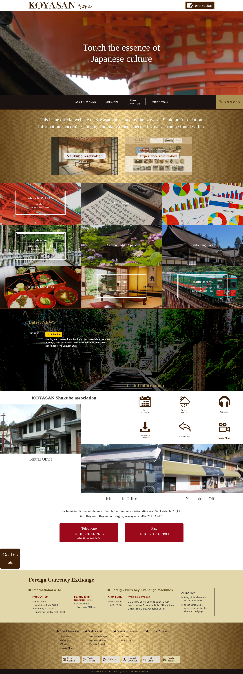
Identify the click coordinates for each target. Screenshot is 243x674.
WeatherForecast (91, 659)
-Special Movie (67, 648)
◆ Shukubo (127, 631)
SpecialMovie (171, 659)
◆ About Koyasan (67, 631)
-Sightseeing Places (97, 640)
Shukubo (134, 102)
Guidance (112, 659)
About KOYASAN (85, 101)
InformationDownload (133, 659)
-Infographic (65, 640)
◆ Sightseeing (93, 631)
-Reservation (123, 636)
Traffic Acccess (159, 101)
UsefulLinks (151, 659)
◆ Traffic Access (156, 631)
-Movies (64, 644)
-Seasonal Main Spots (98, 636)
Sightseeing (112, 101)
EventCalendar (71, 659)
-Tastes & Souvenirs (97, 644)
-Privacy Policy (124, 640)
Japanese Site (232, 102)
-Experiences (66, 636)
